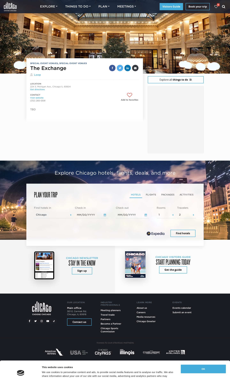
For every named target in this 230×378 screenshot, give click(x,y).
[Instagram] (41, 321)
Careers (141, 312)
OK (203, 352)
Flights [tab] (151, 194)
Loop (37, 74)
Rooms (161, 207)
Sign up (82, 270)
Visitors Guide (171, 6)
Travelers (182, 207)
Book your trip (197, 6)
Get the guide (173, 270)
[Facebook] (29, 321)
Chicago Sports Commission (109, 330)
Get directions (37, 89)
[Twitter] (35, 321)
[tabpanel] (115, 222)
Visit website (37, 98)
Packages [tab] (167, 194)
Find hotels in (42, 207)
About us (142, 307)
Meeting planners (111, 310)
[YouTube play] (47, 321)
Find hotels (183, 233)
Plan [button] (102, 6)
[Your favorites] (216, 6)
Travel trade (108, 314)
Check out (122, 207)
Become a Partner (111, 323)
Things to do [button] (76, 6)
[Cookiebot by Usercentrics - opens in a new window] (21, 371)
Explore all (176, 79)
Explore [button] (47, 6)
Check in (80, 207)
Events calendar (181, 307)
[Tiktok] (54, 321)
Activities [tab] (186, 194)
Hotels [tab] (136, 194)
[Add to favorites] (129, 97)
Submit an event (182, 312)
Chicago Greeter (146, 321)
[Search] (223, 6)
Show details (49, 371)
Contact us (79, 322)
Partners (105, 319)
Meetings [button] (125, 6)
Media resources (146, 316)
